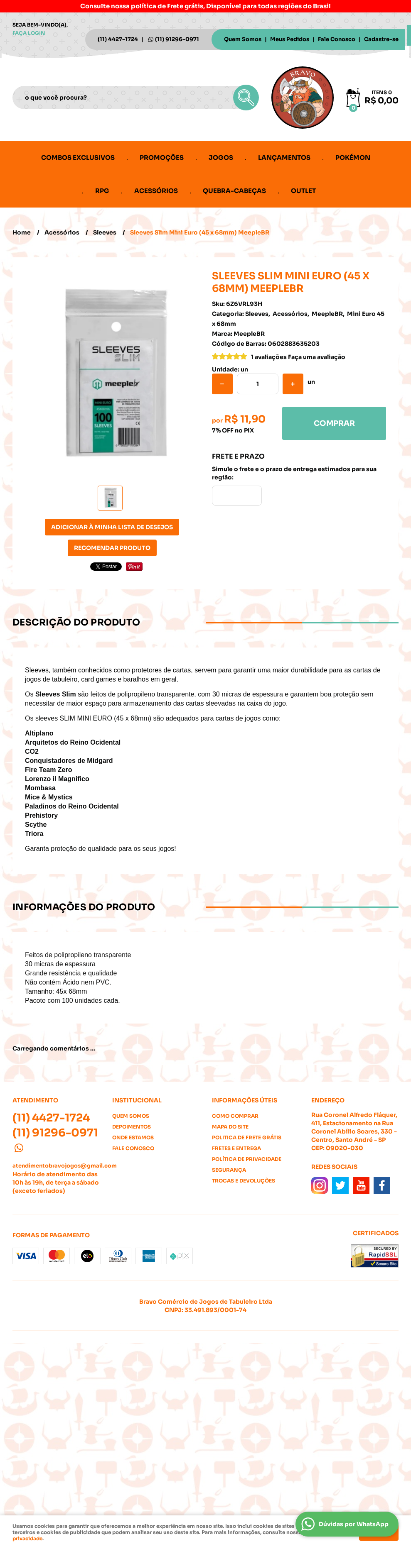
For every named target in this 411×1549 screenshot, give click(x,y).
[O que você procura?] (246, 97)
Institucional (137, 1100)
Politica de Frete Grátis (246, 1137)
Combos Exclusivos (78, 157)
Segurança (229, 1170)
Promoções (162, 157)
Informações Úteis (244, 1100)
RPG (102, 191)
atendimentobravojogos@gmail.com (64, 1165)
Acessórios (156, 191)
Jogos (221, 157)
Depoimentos (131, 1127)
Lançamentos (284, 157)
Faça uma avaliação (316, 357)
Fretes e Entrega (236, 1148)
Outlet (303, 191)
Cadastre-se (381, 39)
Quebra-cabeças (234, 191)
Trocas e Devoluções (243, 1181)
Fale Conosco (336, 39)
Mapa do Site (230, 1127)
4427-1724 (118, 39)
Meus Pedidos (289, 39)
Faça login (28, 33)
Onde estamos (133, 1137)
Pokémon (352, 157)
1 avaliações (269, 357)
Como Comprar (235, 1116)
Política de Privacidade (246, 1159)
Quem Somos (242, 39)
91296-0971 (177, 39)
